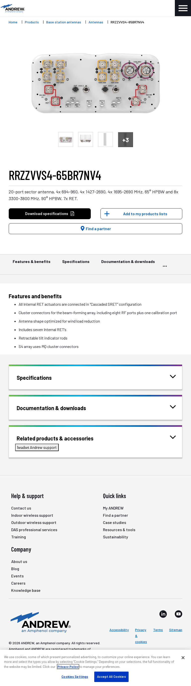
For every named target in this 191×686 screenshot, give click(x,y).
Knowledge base (26, 590)
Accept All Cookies (111, 677)
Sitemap (175, 630)
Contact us (21, 508)
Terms (158, 630)
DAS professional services (34, 529)
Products (32, 22)
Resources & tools (119, 529)
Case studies (114, 522)
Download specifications (50, 213)
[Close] (183, 657)
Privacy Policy (68, 667)
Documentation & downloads (128, 263)
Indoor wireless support (32, 515)
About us (19, 561)
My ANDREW (113, 508)
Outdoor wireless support (33, 522)
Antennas (96, 22)
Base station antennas (63, 22)
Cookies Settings (74, 677)
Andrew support (37, 447)
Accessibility (119, 630)
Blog (15, 568)
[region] (95, 668)
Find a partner (95, 228)
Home (13, 22)
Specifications (76, 263)
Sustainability (115, 536)
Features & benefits (31, 263)
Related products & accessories (61, 437)
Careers (18, 583)
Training (18, 536)
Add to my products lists (145, 213)
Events (17, 575)
